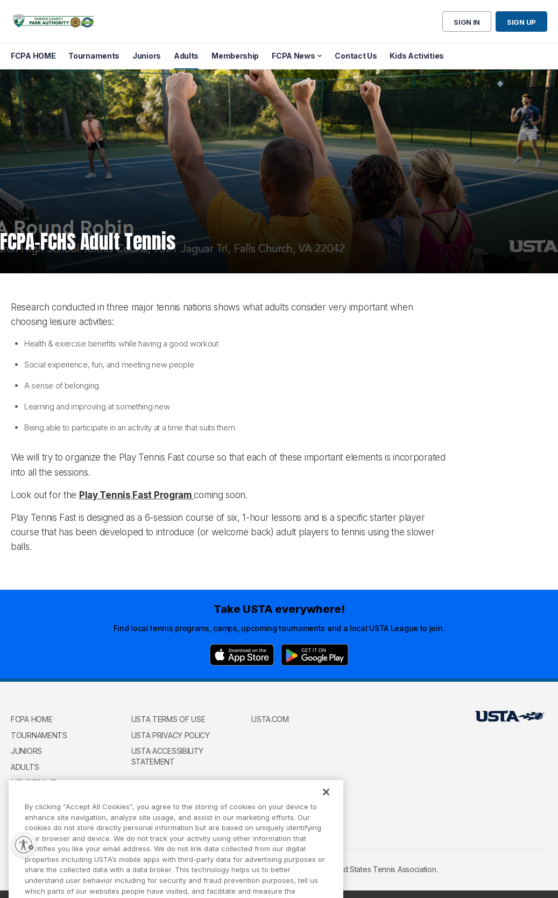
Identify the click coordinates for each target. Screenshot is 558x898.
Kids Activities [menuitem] (417, 55)
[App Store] (241, 655)
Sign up (521, 22)
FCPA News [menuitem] (293, 55)
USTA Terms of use (168, 719)
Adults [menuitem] (186, 55)
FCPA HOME (31, 719)
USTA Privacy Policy (170, 735)
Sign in (467, 22)
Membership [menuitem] (235, 55)
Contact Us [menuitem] (356, 55)
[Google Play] (315, 655)
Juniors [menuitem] (146, 55)
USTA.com (270, 719)
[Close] (326, 804)
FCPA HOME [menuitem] (33, 55)
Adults (25, 767)
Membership (34, 782)
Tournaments (39, 735)
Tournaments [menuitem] (93, 55)
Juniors (26, 750)
